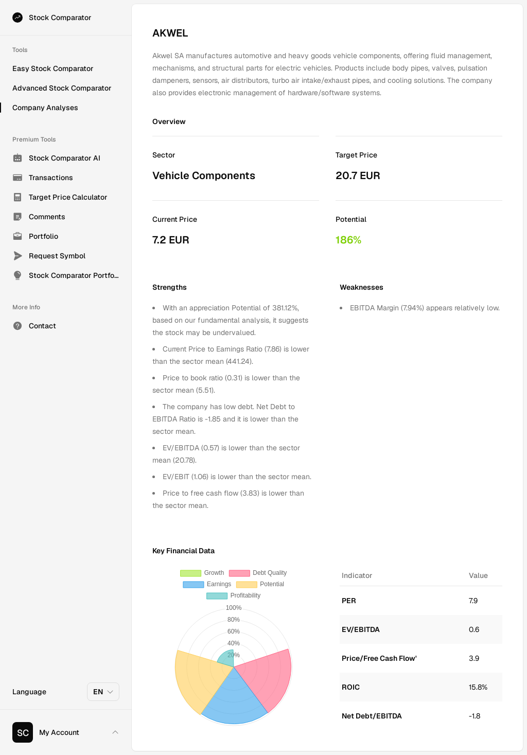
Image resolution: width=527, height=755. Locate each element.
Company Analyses (45, 107)
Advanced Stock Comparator (62, 88)
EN (103, 691)
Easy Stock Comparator (53, 68)
